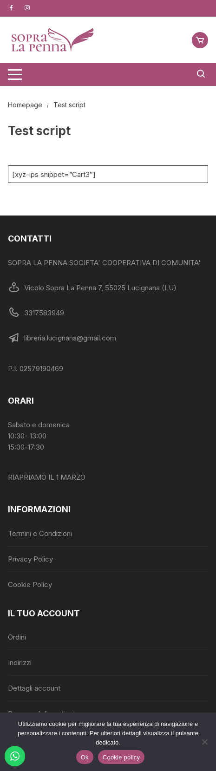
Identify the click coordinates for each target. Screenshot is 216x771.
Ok (85, 757)
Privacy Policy (30, 559)
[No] (204, 741)
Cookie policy (121, 757)
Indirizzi (20, 662)
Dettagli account (34, 688)
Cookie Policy (30, 584)
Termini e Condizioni (40, 533)
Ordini (17, 637)
